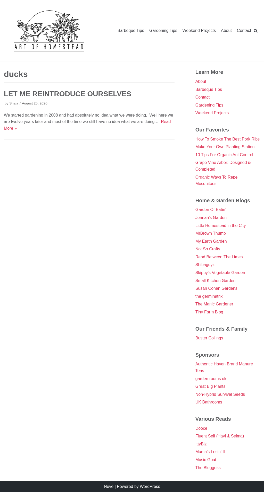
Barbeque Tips (131, 30)
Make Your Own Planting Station (224, 147)
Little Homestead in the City (220, 225)
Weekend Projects (199, 30)
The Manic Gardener (214, 304)
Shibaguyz (205, 264)
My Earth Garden (211, 241)
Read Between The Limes (219, 257)
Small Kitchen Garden (215, 280)
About (226, 30)
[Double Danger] (49, 31)
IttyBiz (201, 444)
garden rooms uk (210, 378)
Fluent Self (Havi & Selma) (219, 436)
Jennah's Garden (211, 217)
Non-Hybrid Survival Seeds (220, 394)
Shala (13, 103)
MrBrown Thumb (210, 233)
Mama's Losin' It (210, 452)
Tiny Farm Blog (209, 312)
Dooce (201, 428)
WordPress (150, 486)
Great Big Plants (210, 386)
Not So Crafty (207, 249)
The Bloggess (208, 467)
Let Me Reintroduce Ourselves (67, 94)
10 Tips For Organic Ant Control (224, 155)
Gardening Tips (163, 30)
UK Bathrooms (208, 402)
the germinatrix (209, 296)
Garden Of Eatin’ (210, 209)
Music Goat (205, 460)
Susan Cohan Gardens (216, 288)
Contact (244, 30)
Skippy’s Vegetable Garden (220, 272)
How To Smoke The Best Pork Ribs (227, 139)
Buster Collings (209, 338)
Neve (108, 486)
